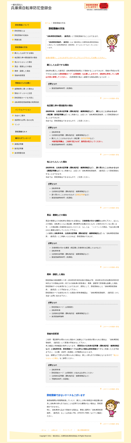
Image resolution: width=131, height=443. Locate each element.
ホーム (19, 16)
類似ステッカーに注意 (23, 93)
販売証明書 (19, 148)
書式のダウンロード (23, 138)
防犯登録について (37, 16)
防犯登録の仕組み (21, 35)
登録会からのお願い (75, 16)
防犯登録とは (20, 31)
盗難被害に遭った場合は (24, 89)
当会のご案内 (20, 116)
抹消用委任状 (20, 153)
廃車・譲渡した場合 (22, 71)
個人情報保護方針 (83, 430)
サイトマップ (67, 430)
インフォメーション (93, 16)
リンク (17, 124)
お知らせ (54, 430)
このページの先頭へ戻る (111, 98)
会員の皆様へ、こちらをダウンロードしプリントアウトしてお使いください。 (76, 58)
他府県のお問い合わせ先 (24, 120)
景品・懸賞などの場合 (23, 66)
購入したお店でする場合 (24, 53)
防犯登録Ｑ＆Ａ (112, 16)
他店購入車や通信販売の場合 (26, 58)
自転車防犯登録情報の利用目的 (27, 102)
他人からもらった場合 (23, 62)
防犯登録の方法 (56, 16)
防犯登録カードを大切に (24, 98)
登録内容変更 (20, 75)
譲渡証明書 (19, 144)
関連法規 (18, 40)
